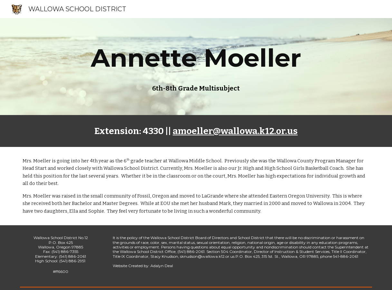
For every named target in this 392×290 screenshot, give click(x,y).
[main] (196, 58)
